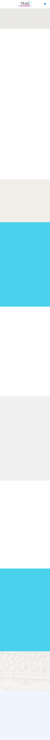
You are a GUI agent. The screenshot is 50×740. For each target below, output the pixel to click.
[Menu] (45, 3)
